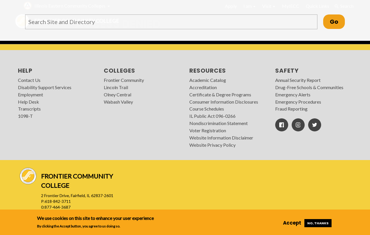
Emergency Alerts (292, 94)
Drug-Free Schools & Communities (309, 87)
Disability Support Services (44, 87)
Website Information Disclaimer (221, 137)
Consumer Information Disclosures (223, 101)
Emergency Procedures (298, 101)
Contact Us (29, 80)
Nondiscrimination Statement (218, 123)
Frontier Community (124, 80)
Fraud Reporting (291, 108)
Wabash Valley (118, 101)
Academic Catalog (207, 80)
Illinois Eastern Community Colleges (70, 5)
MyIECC (290, 6)
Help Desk (28, 101)
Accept (292, 222)
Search (344, 6)
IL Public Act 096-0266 (212, 116)
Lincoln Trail (116, 87)
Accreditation (203, 87)
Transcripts (29, 108)
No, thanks (318, 223)
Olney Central (117, 94)
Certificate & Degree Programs (220, 94)
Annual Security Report (298, 80)
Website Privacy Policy (212, 145)
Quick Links (317, 6)
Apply (231, 6)
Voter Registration (207, 130)
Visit (268, 6)
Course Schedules (206, 108)
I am (249, 6)
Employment (30, 94)
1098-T (25, 116)
